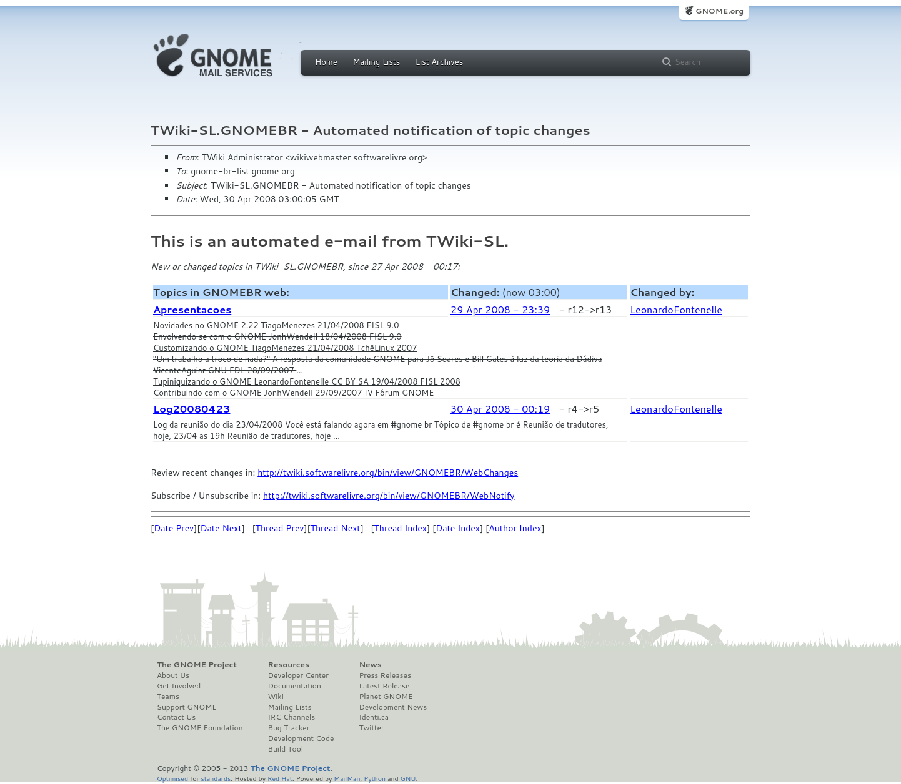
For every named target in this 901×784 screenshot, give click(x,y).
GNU (408, 778)
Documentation (294, 686)
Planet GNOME (385, 697)
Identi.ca (374, 717)
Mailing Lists (376, 61)
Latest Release (384, 686)
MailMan (347, 778)
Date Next (220, 528)
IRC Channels (292, 717)
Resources (288, 665)
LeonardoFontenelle (676, 309)
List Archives (439, 61)
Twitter (371, 728)
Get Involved (179, 686)
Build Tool (285, 749)
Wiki (276, 697)
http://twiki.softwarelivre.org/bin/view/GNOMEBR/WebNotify (388, 495)
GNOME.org (719, 11)
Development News (393, 707)
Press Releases (385, 675)
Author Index (515, 528)
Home (326, 61)
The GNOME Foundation (200, 728)
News (370, 665)
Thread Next (336, 528)
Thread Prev (280, 528)
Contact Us (176, 717)
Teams (168, 697)
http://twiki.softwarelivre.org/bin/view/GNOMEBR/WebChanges (387, 472)
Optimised (172, 778)
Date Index (458, 528)
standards (216, 778)
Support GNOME (187, 707)
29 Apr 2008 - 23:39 (500, 309)
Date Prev (174, 528)
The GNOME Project (197, 665)
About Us (173, 675)
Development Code (301, 738)
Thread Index (400, 528)
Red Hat (279, 778)
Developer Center (298, 675)
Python (375, 778)
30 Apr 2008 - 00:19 (500, 408)
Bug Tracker (289, 728)
